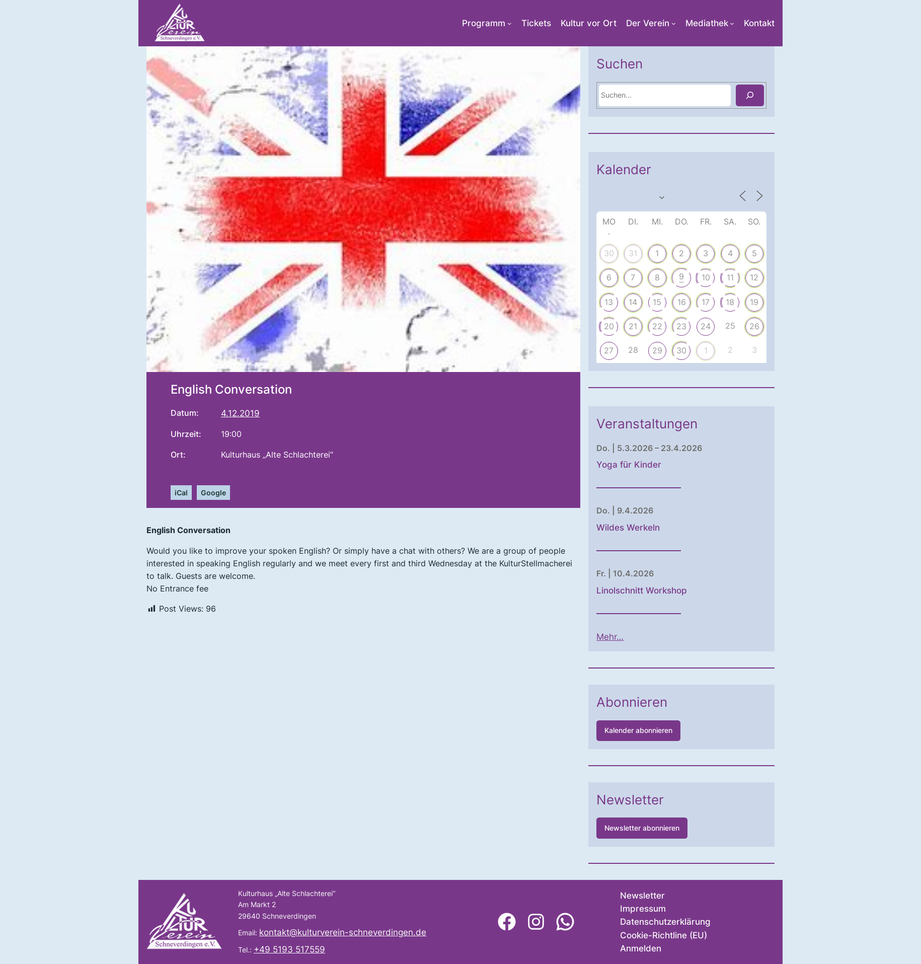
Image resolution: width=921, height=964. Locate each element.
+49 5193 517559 (289, 949)
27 (633, 350)
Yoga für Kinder (653, 465)
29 (682, 350)
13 (633, 302)
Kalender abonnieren (663, 730)
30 (633, 253)
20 (633, 326)
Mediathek (706, 23)
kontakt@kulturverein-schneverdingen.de (342, 932)
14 (657, 302)
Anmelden (640, 948)
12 (779, 277)
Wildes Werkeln (652, 528)
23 (706, 326)
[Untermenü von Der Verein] (673, 23)
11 (754, 277)
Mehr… (634, 637)
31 (657, 253)
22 (682, 326)
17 (730, 302)
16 (706, 302)
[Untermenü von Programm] (509, 23)
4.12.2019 (240, 413)
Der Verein (647, 23)
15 (681, 302)
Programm (483, 23)
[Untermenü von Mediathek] (732, 23)
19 (779, 302)
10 (730, 277)
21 (657, 326)
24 (730, 326)
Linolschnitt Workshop (666, 590)
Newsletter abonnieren (666, 828)
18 (754, 302)
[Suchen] (774, 95)
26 (779, 326)
